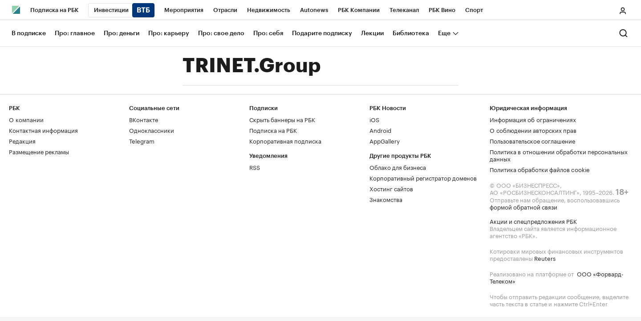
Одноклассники (151, 129)
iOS (374, 119)
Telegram (141, 140)
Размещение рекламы (39, 151)
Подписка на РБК (273, 129)
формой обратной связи (523, 206)
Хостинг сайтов (391, 188)
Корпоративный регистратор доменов (423, 177)
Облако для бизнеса (397, 166)
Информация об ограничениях (533, 119)
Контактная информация (43, 129)
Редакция (22, 140)
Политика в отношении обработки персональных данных (559, 155)
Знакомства (385, 198)
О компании (26, 119)
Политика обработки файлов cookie (540, 169)
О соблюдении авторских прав (533, 129)
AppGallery (384, 140)
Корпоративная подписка (285, 140)
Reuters (545, 257)
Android (380, 129)
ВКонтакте (143, 119)
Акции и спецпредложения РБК (533, 220)
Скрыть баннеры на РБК (282, 119)
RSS (254, 166)
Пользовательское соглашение (532, 140)
